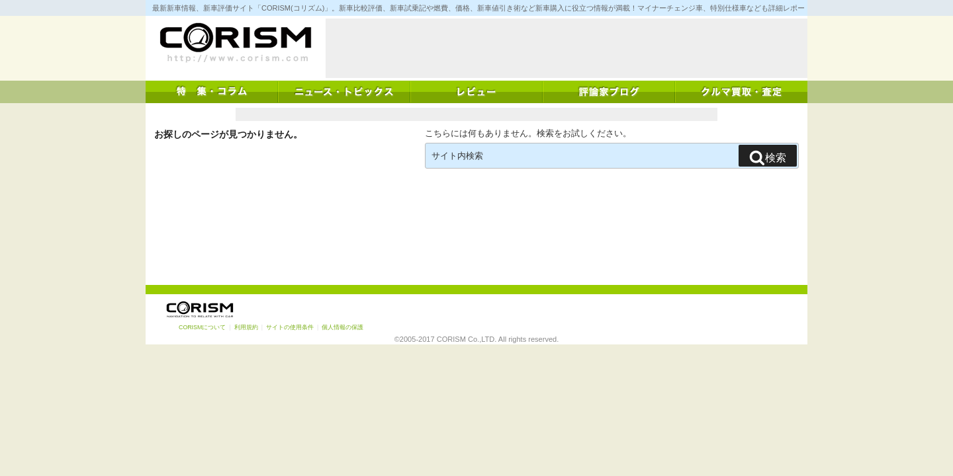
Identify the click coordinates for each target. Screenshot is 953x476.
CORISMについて (202, 327)
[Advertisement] (566, 48)
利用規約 (246, 327)
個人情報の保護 (342, 327)
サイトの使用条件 (290, 327)
